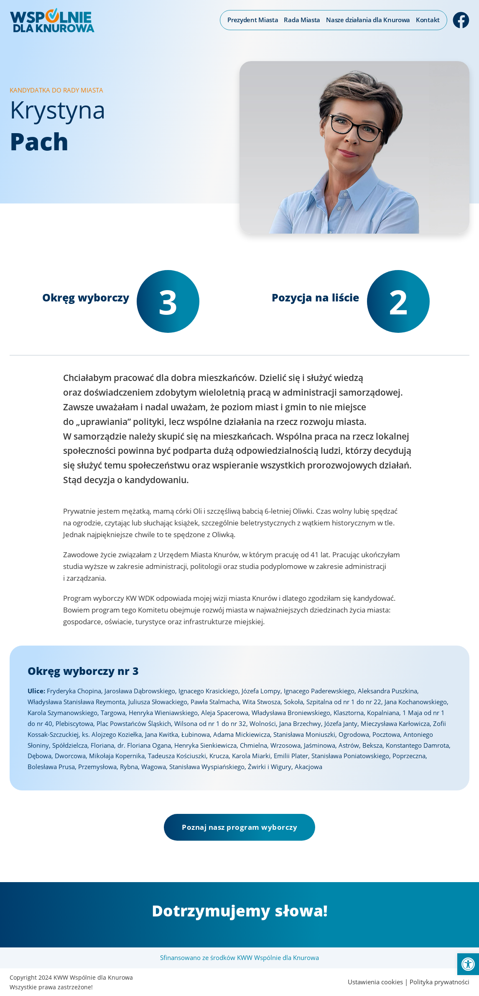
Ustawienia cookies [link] (375, 982)
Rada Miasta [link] (302, 19)
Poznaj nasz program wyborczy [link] (239, 827)
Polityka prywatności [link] (439, 982)
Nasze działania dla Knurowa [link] (368, 19)
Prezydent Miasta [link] (252, 19)
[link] (468, 964)
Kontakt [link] (428, 19)
